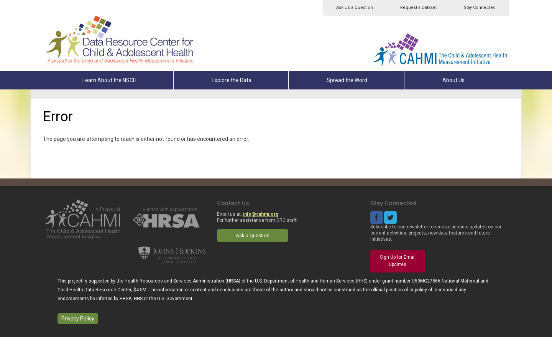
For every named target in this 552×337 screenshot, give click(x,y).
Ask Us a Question (354, 7)
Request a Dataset (418, 7)
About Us (453, 80)
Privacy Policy (77, 319)
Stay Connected (480, 7)
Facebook (376, 217)
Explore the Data (231, 80)
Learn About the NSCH (109, 80)
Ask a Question (252, 235)
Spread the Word (347, 80)
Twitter (390, 217)
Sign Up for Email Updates (398, 261)
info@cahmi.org (260, 214)
